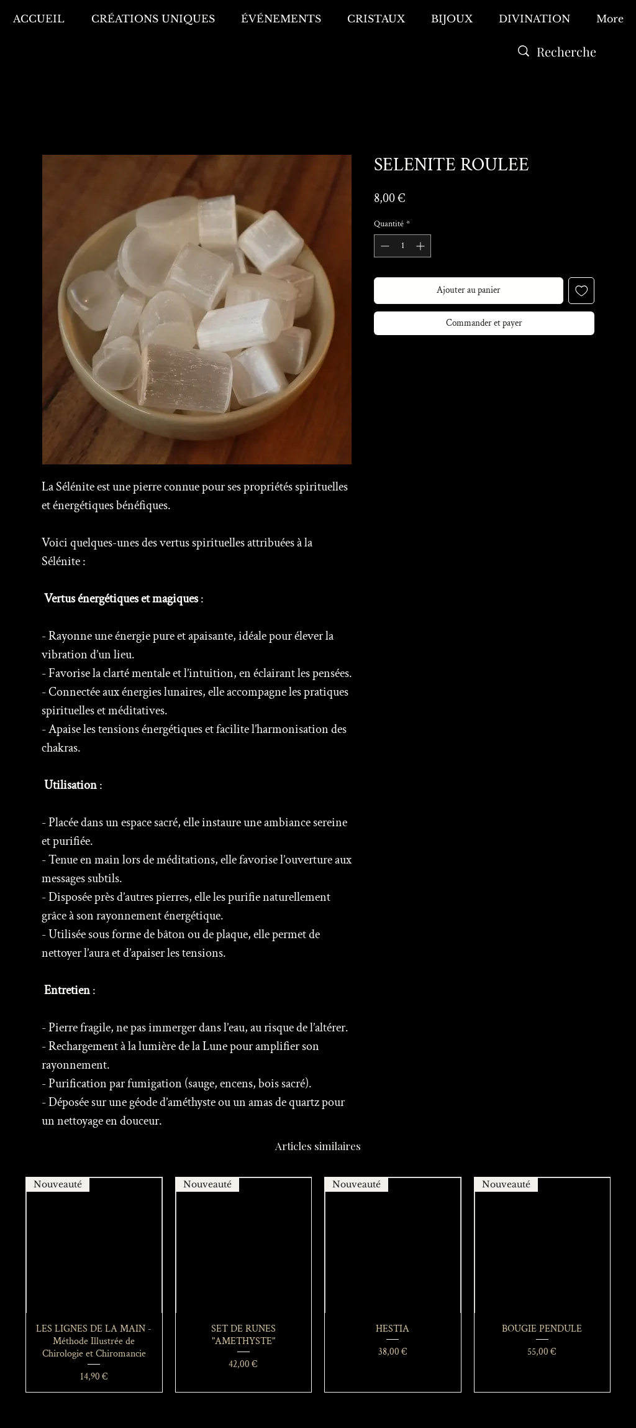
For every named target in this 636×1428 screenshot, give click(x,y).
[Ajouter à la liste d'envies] (581, 290)
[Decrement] (383, 246)
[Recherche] (566, 51)
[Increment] (421, 246)
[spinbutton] (402, 246)
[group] (318, 1284)
